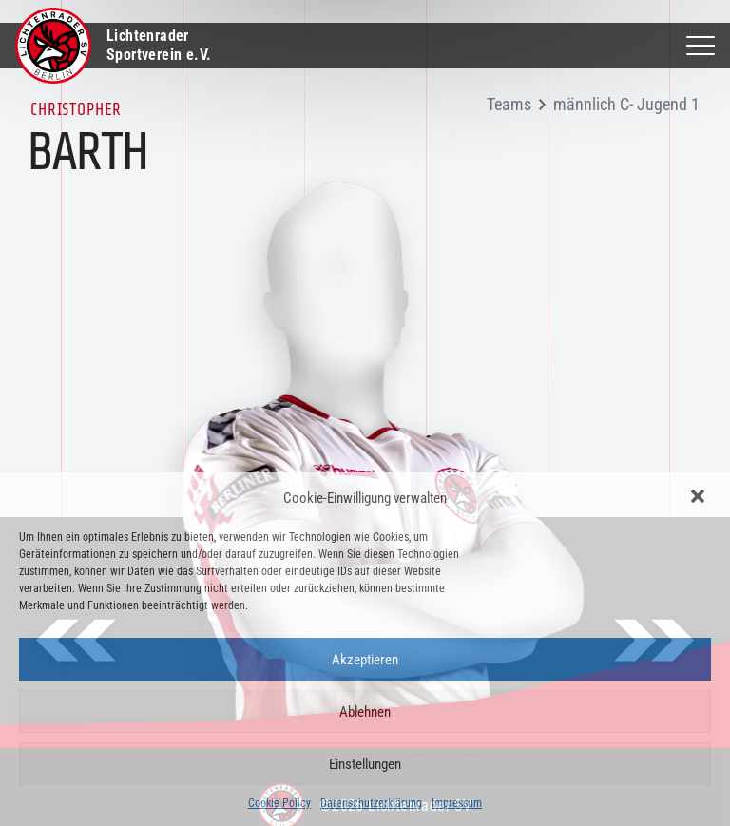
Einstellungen (365, 764)
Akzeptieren (365, 659)
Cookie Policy (279, 803)
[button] (699, 498)
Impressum (457, 803)
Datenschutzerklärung (371, 803)
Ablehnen (365, 711)
